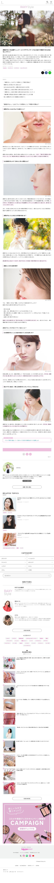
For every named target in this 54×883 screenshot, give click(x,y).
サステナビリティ (20, 871)
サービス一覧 (5, 871)
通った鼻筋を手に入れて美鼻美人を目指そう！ (15, 97)
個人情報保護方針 (23, 865)
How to (4, 68)
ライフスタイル (27, 645)
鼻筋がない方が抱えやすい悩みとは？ (12, 84)
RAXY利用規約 (16, 852)
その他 (29, 570)
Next (49, 456)
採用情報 (37, 865)
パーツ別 (14, 643)
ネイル (29, 566)
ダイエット (41, 643)
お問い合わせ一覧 (12, 871)
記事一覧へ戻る (27, 487)
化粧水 (21, 643)
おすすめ (14, 638)
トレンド (10, 512)
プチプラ (45, 640)
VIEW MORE (27, 630)
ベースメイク (10, 66)
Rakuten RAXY (8, 2)
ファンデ (33, 643)
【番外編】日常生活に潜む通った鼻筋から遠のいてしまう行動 (18, 94)
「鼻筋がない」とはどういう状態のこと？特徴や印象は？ (17, 82)
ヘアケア (3, 566)
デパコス (27, 643)
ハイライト (16, 68)
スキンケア (4, 558)
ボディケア (30, 562)
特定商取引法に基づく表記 (35, 852)
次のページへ (27, 449)
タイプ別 (47, 643)
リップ (21, 548)
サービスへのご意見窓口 (24, 852)
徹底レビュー (24, 640)
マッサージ (10, 68)
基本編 (41, 638)
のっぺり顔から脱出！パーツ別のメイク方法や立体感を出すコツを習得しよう (22, 440)
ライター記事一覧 (27, 480)
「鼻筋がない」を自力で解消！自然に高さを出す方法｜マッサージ (19, 92)
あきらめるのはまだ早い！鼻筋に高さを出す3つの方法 (16, 87)
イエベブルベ (7, 643)
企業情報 (16, 865)
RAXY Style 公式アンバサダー (9, 548)
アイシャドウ (9, 640)
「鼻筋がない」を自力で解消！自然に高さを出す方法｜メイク (18, 89)
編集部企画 (21, 638)
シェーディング (24, 68)
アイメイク (4, 562)
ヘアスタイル (38, 640)
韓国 (17, 548)
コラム (3, 570)
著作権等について (31, 865)
